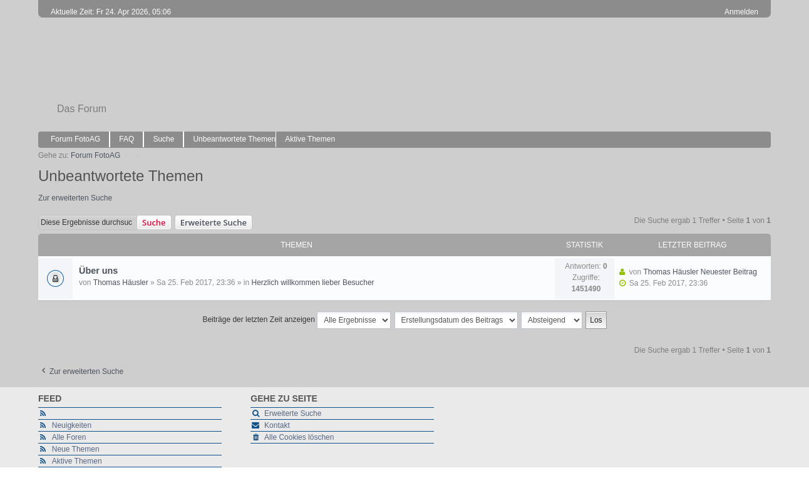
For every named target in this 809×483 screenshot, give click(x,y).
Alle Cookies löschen (299, 437)
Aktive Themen (77, 461)
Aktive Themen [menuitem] (310, 139)
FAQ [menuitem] (126, 139)
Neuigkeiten (71, 425)
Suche (154, 222)
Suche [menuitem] (163, 139)
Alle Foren (69, 437)
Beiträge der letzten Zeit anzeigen (296, 320)
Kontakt (277, 425)
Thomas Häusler (120, 282)
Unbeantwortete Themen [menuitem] (234, 139)
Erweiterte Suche (213, 222)
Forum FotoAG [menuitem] (75, 139)
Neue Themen (76, 449)
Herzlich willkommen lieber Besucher (313, 282)
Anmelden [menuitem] (741, 12)
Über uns (98, 271)
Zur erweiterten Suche (75, 198)
